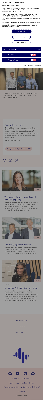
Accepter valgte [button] (21, 37)
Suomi (17, 5)
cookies (26, 25)
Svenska (12, 5)
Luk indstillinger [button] (21, 42)
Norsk (8, 5)
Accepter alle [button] (22, 31)
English (4, 5)
